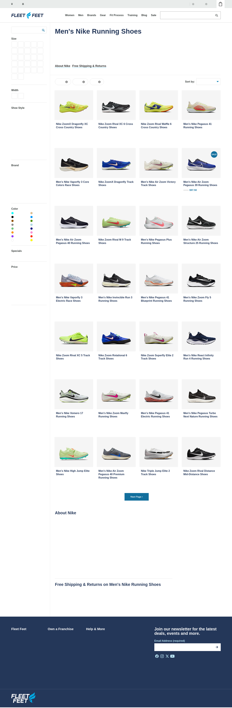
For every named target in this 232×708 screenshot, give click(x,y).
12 (27, 70)
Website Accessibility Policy (126, 696)
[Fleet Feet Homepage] (27, 15)
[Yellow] (38, 240)
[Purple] (19, 236)
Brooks (15, 193)
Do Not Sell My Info (211, 696)
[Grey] (19, 225)
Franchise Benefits (58, 644)
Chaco (14, 197)
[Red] (38, 236)
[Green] (38, 221)
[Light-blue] (38, 225)
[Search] (217, 15)
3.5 (14, 51)
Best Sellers (204, 81)
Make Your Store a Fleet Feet (64, 649)
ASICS (15, 184)
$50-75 (15, 276)
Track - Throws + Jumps (24, 145)
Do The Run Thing (21, 649)
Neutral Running (20, 117)
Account (197, 4)
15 (21, 76)
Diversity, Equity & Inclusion (27, 644)
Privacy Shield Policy (153, 696)
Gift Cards (182, 4)
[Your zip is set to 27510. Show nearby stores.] (28, 4)
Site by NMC (214, 701)
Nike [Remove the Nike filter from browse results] (95, 81)
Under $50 (17, 271)
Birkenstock (17, 188)
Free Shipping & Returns (89, 66)
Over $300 (17, 299)
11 (14, 70)
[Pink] (38, 232)
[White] (19, 240)
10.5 (40, 63)
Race (14, 121)
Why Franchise (56, 639)
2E (21, 96)
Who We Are (18, 634)
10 (34, 63)
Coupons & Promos (97, 654)
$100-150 (16, 285)
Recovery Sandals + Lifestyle (27, 126)
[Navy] (38, 229)
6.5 (20, 57)
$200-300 (16, 294)
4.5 (27, 51)
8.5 (14, 63)
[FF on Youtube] (172, 656)
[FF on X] (167, 656)
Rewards (91, 644)
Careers (15, 639)
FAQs (89, 639)
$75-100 (15, 280)
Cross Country (19, 112)
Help (209, 4)
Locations (16, 659)
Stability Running (20, 131)
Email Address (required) (169, 641)
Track (14, 135)
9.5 (27, 63)
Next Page (136, 497)
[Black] (19, 217)
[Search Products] (190, 15)
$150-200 (16, 290)
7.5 (33, 57)
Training (15, 154)
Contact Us (92, 659)
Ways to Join (55, 634)
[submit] (43, 30)
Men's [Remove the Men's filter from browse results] (79, 81)
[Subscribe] (217, 648)
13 (40, 70)
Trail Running (18, 149)
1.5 (20, 44)
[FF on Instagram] (162, 656)
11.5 (21, 70)
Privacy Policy (175, 696)
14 (14, 76)
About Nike (62, 66)
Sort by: (190, 81)
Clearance (16, 255)
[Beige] (38, 213)
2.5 (33, 44)
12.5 (34, 70)
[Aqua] (19, 213)
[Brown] (19, 221)
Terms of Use (191, 696)
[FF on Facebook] (157, 656)
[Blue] (38, 217)
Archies (15, 179)
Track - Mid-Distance (22, 140)
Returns (90, 634)
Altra (13, 174)
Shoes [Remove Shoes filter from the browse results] (61, 81)
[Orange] (19, 232)
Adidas (15, 170)
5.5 (40, 51)
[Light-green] (19, 229)
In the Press (18, 654)
